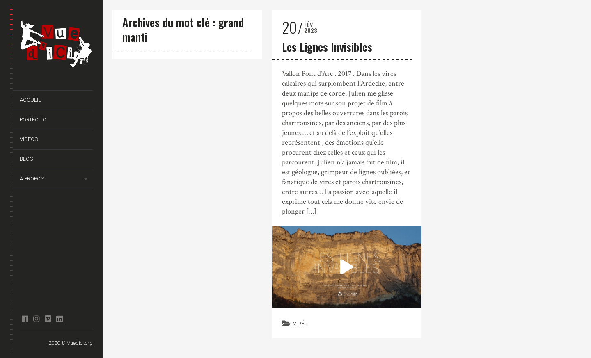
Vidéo (300, 323)
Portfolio (33, 119)
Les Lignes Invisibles (327, 47)
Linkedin (59, 318)
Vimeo (48, 318)
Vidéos (29, 139)
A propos (32, 179)
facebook (25, 318)
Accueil (30, 100)
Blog (26, 159)
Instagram (36, 318)
